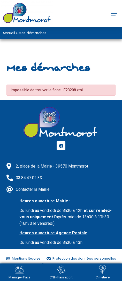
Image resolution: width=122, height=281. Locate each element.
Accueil (9, 33)
